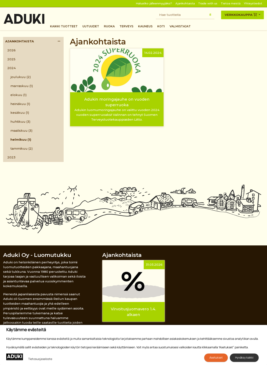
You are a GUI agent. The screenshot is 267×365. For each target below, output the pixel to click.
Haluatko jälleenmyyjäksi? (154, 3)
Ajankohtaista (185, 3)
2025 (11, 59)
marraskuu (21, 86)
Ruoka (109, 26)
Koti (161, 26)
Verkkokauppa (241, 15)
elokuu (18, 95)
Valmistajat (180, 26)
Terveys (126, 26)
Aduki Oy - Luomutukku (37, 254)
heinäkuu (20, 104)
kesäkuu (19, 113)
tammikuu (21, 148)
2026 (11, 50)
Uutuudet (90, 26)
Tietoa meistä (231, 3)
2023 (11, 157)
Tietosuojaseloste (40, 359)
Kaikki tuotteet (64, 26)
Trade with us (207, 3)
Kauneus (145, 26)
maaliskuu (21, 131)
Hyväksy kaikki (244, 357)
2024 (11, 68)
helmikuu (20, 139)
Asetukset (216, 357)
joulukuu (20, 77)
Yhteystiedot (253, 3)
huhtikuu (20, 122)
